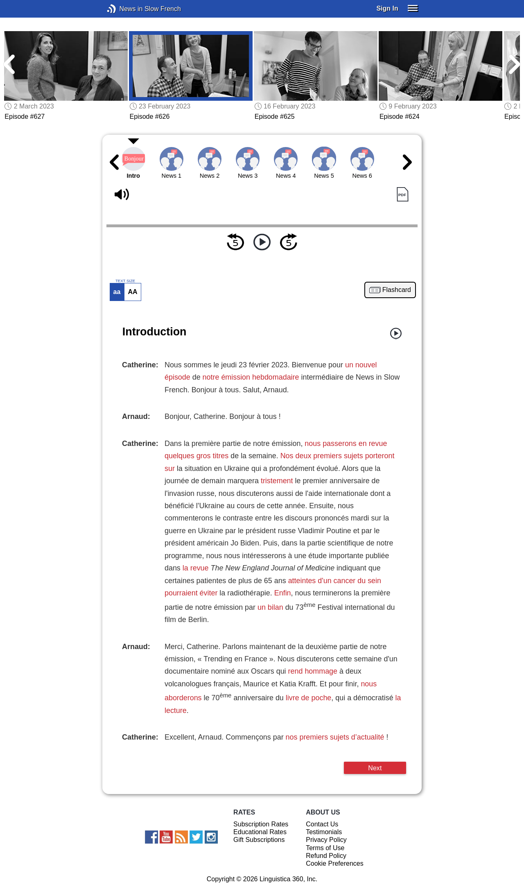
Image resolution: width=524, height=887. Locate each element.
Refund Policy (326, 855)
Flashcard (396, 290)
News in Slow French (124, 8)
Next (375, 768)
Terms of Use (325, 847)
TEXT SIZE (125, 281)
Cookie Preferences (335, 863)
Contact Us (322, 824)
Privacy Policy (326, 839)
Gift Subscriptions (259, 839)
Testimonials (324, 831)
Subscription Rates (260, 824)
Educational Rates (260, 831)
